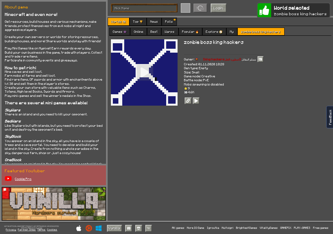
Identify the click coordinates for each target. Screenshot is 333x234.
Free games (320, 228)
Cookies (52, 230)
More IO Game (195, 228)
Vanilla (114, 228)
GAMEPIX (285, 228)
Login (218, 8)
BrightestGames (246, 228)
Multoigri (227, 228)
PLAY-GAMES (302, 228)
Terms (41, 230)
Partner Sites (27, 230)
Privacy (11, 230)
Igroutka (213, 228)
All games (178, 228)
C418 (40, 228)
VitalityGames (269, 228)
